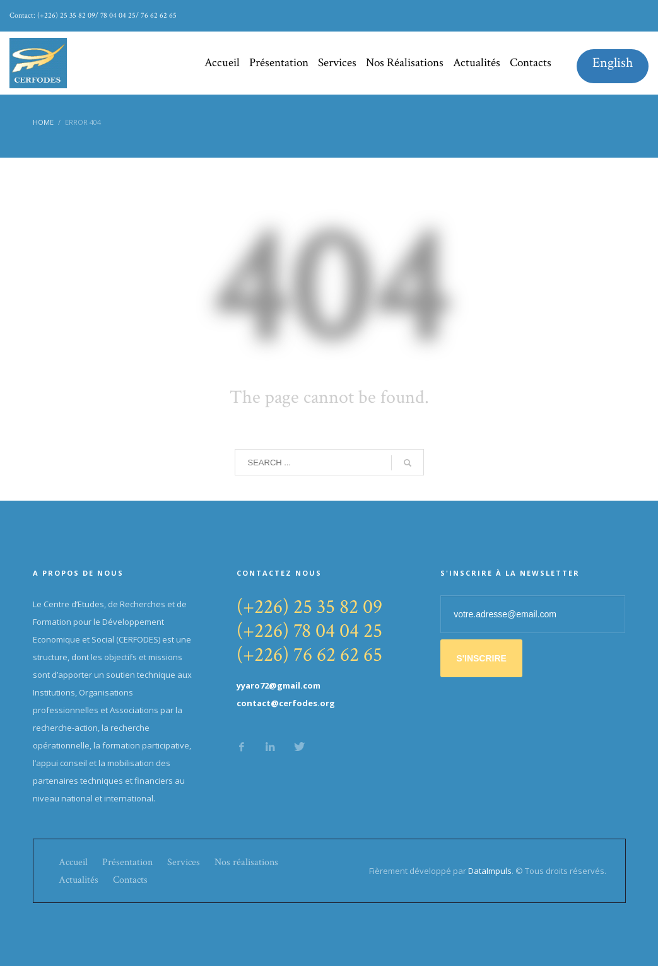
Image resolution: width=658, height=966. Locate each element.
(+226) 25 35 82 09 (309, 607)
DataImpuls (490, 870)
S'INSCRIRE (481, 658)
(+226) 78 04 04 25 (309, 631)
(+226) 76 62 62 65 (309, 655)
